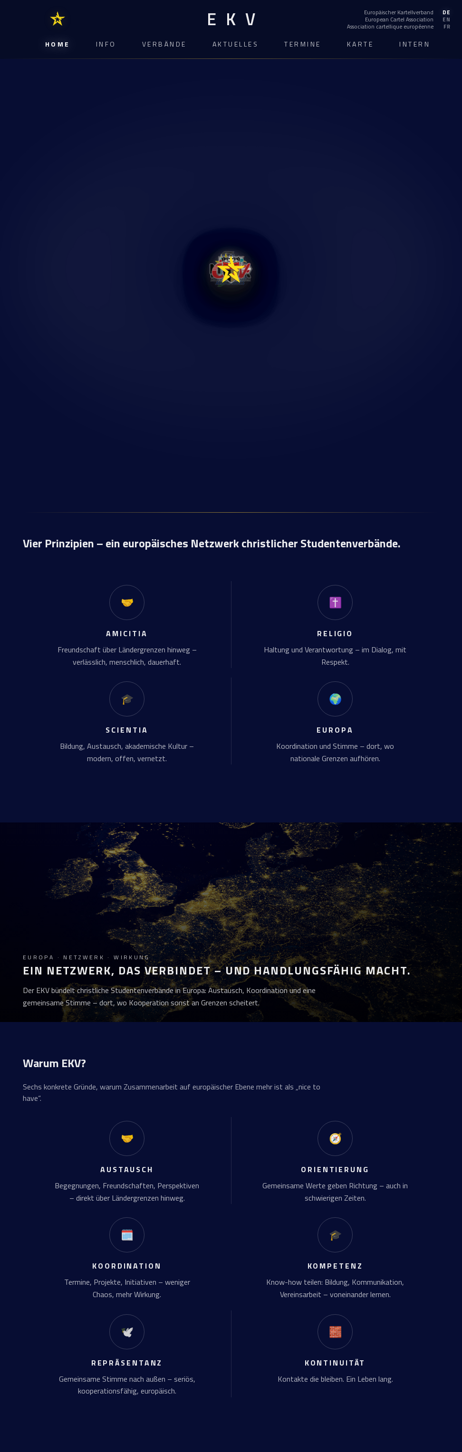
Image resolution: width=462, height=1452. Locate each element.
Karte (360, 44)
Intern (414, 44)
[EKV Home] (230, 19)
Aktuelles (235, 44)
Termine (302, 44)
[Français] (399, 26)
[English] (399, 19)
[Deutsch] (399, 12)
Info (106, 44)
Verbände (164, 44)
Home (57, 44)
